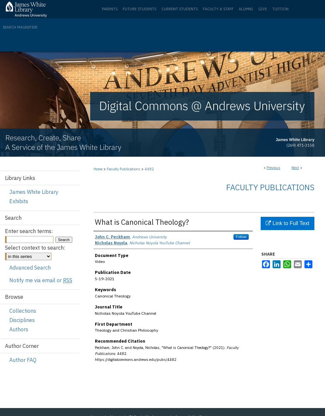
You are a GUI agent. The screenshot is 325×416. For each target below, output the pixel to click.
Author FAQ (22, 360)
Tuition (280, 9)
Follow (241, 237)
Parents (109, 9)
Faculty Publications (123, 169)
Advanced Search (30, 267)
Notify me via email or (40, 280)
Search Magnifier (20, 27)
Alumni (246, 9)
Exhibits (18, 201)
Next (295, 167)
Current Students (180, 9)
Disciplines (22, 320)
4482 (149, 169)
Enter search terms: (29, 231)
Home (98, 169)
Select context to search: (35, 247)
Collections (22, 310)
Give (262, 9)
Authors (18, 329)
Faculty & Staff (218, 9)
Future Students (139, 9)
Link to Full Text (287, 223)
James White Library (33, 192)
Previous (273, 167)
